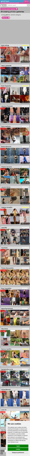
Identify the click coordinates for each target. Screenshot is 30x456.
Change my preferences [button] (18, 452)
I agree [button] (18, 446)
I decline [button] (18, 449)
